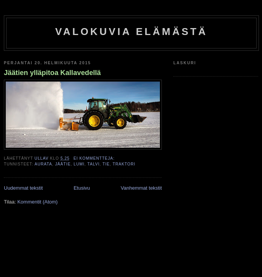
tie (106, 164)
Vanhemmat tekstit (141, 188)
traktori (124, 164)
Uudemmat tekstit (23, 188)
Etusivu (82, 188)
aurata (43, 164)
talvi (93, 164)
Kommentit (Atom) (37, 202)
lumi (79, 164)
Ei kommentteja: (95, 158)
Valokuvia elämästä (131, 31)
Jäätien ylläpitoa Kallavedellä (52, 73)
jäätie (63, 164)
